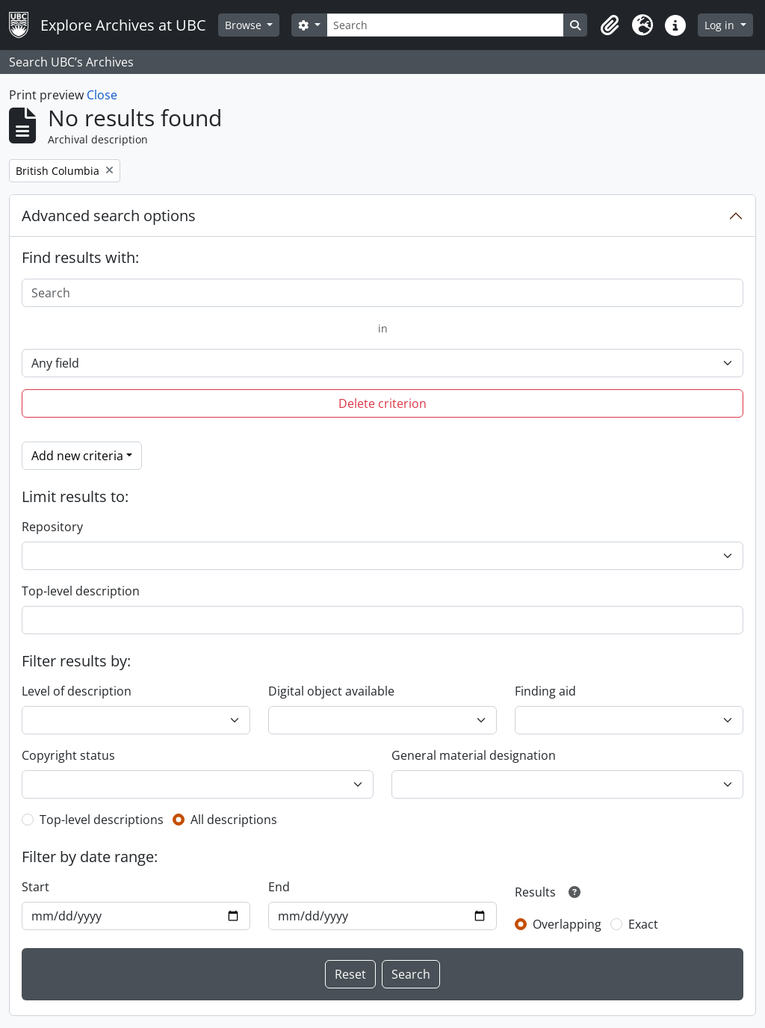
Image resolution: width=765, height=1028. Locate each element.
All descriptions (234, 819)
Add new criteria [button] (77, 456)
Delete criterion (382, 403)
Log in (720, 25)
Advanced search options (109, 215)
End (279, 887)
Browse (244, 25)
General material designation (473, 755)
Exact (643, 924)
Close (102, 95)
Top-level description (81, 591)
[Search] (445, 25)
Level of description (76, 691)
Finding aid (545, 691)
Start (35, 887)
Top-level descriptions (102, 819)
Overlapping (567, 924)
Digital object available (331, 691)
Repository (52, 526)
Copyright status (68, 755)
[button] (609, 25)
